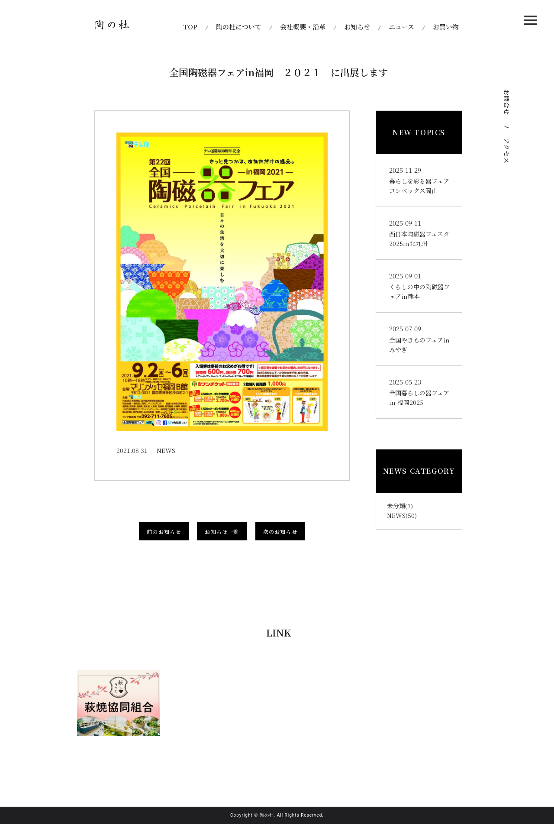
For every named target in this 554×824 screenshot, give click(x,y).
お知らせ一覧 (222, 531)
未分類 (396, 505)
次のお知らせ (280, 531)
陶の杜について (238, 26)
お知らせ (357, 26)
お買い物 (446, 26)
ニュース (401, 26)
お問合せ (506, 102)
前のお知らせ (164, 531)
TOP (190, 26)
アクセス (506, 151)
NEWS (396, 515)
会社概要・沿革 (302, 26)
